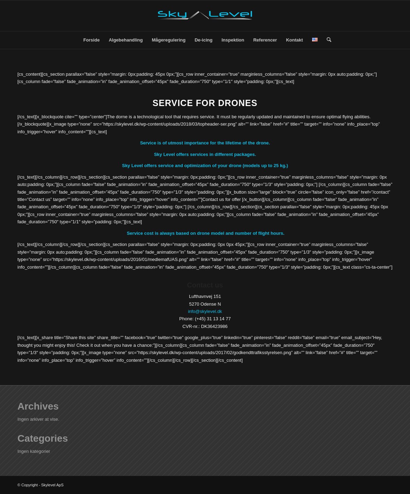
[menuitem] (91, 40)
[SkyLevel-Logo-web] (205, 15)
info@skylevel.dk (205, 311)
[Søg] (326, 40)
